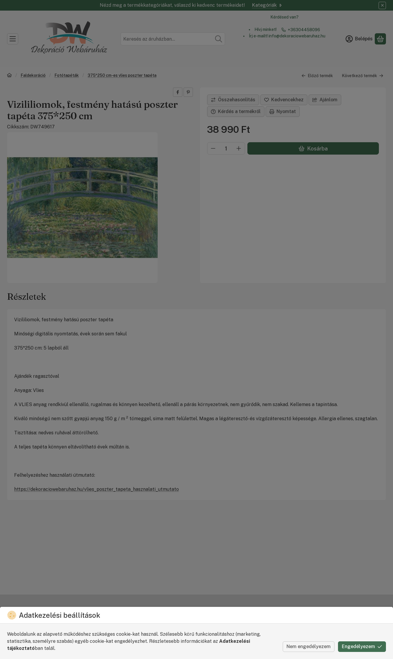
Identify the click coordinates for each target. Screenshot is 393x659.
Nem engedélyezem (309, 646)
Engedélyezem (362, 646)
